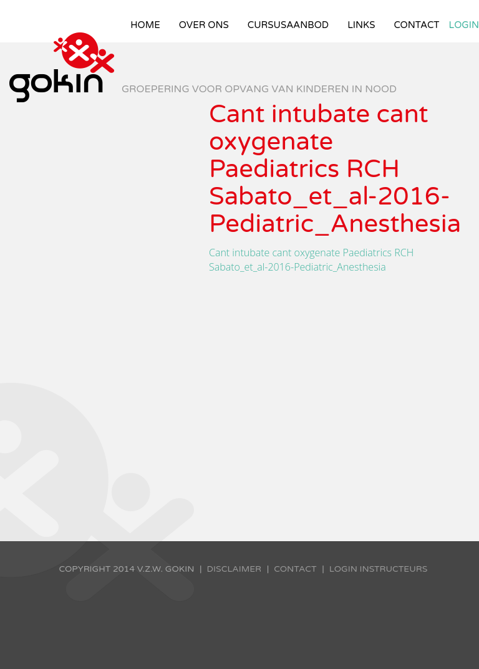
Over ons (204, 25)
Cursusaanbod (288, 25)
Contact (416, 25)
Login (464, 25)
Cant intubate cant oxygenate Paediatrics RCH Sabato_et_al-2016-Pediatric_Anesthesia (311, 260)
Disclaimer (234, 569)
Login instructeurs (378, 569)
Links (361, 25)
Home (145, 25)
